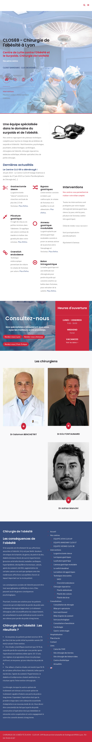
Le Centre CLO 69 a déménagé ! (20, 169)
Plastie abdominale (64, 590)
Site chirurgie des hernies (64, 653)
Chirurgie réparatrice (62, 586)
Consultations (55, 601)
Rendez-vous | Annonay (33, 337)
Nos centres (55, 535)
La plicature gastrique (62, 561)
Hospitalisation (56, 634)
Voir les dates (72, 342)
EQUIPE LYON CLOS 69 (63, 539)
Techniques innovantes (63, 576)
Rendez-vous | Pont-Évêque (16, 344)
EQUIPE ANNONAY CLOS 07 (65, 542)
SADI (59, 579)
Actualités (58, 664)
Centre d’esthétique (61, 660)
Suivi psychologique (61, 619)
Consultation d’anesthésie (64, 623)
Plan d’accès (55, 638)
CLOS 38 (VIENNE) (28, 68)
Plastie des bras (63, 597)
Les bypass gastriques (62, 557)
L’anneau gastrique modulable (65, 564)
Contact (53, 642)
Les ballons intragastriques (64, 572)
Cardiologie (58, 627)
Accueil (53, 531)
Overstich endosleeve (65, 583)
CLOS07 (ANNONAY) (11, 68)
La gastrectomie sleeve (63, 553)
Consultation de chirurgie (64, 605)
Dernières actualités (18, 165)
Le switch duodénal (61, 568)
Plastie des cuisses (64, 594)
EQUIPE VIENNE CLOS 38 (64, 546)
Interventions (55, 550)
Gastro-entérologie (61, 631)
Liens (52, 645)
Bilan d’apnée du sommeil (63, 616)
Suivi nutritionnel (60, 612)
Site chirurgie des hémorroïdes (66, 656)
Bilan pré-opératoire (62, 608)
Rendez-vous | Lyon (12, 337)
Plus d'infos (23, 206)
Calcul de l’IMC (59, 649)
